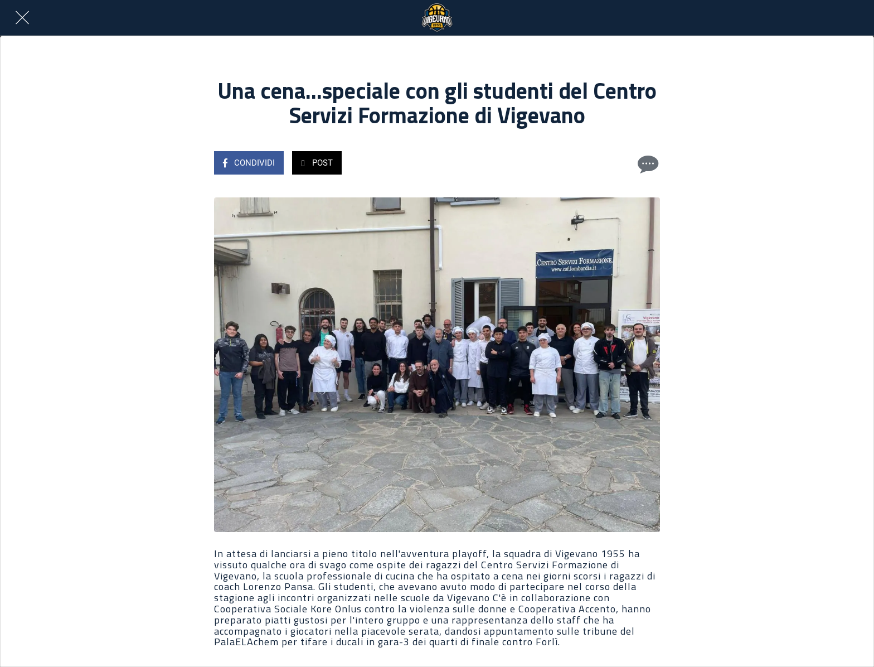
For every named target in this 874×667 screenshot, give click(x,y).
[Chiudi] (22, 18)
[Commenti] (646, 164)
